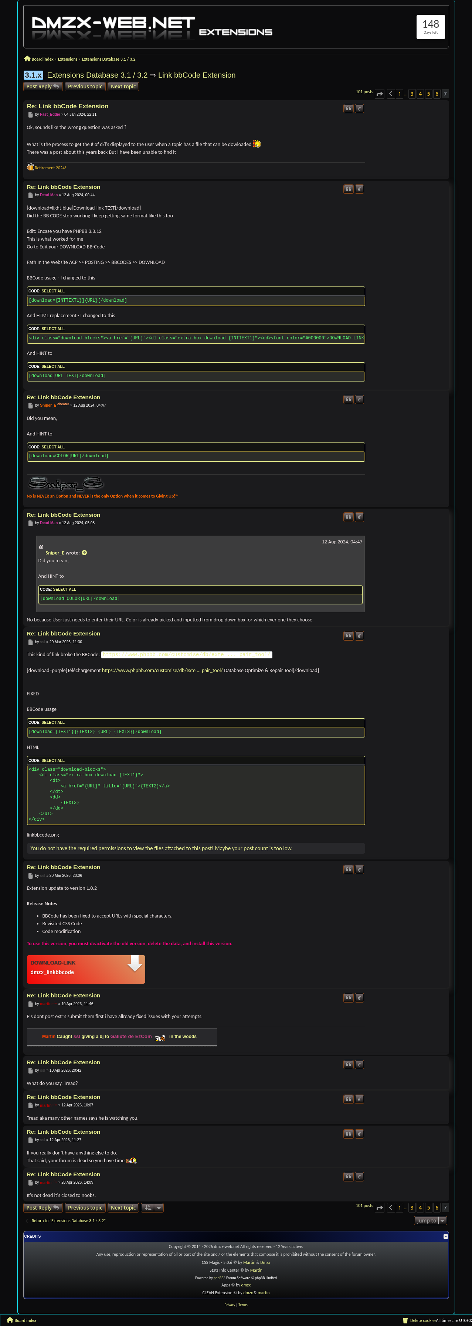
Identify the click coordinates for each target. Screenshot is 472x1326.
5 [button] (428, 93)
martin (45, 1004)
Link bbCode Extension (197, 75)
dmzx (246, 1285)
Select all (53, 291)
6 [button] (436, 93)
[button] (379, 94)
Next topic (123, 86)
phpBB (219, 1277)
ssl (42, 642)
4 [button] (420, 93)
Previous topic (85, 86)
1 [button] (399, 93)
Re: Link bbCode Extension (68, 106)
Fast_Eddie (50, 114)
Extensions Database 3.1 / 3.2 (97, 75)
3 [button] (412, 93)
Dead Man (49, 195)
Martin (250, 1262)
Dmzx (265, 1262)
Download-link (53, 963)
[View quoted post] (84, 553)
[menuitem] (419, 1320)
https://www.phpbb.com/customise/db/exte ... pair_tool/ (187, 655)
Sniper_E (48, 405)
